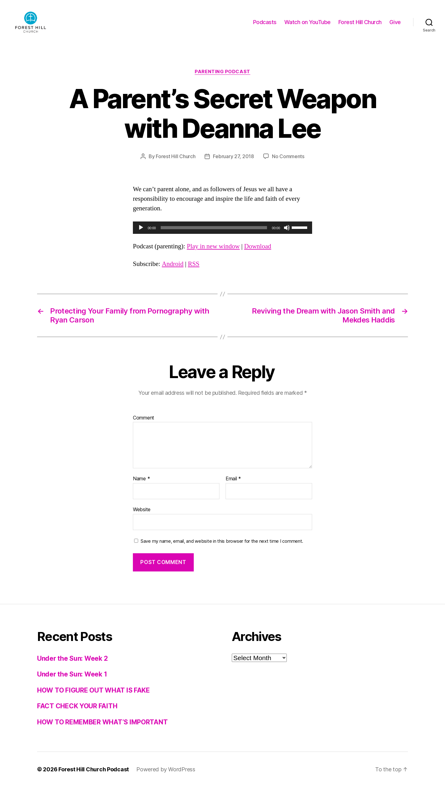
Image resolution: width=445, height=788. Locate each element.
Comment (143, 419)
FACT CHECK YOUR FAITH (77, 707)
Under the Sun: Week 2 (72, 659)
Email (233, 480)
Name (141, 480)
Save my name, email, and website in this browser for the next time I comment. (222, 542)
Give (395, 22)
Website (141, 510)
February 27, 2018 (233, 157)
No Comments (288, 157)
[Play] (141, 228)
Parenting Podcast (222, 72)
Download (257, 247)
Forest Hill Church (360, 22)
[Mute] (287, 228)
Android (173, 265)
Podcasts (265, 22)
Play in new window (213, 247)
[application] (222, 228)
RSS (193, 265)
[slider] (214, 228)
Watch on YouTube (307, 22)
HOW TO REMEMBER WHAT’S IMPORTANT (102, 723)
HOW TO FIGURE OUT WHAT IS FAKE (93, 691)
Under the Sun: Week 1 (72, 675)
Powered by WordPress (165, 770)
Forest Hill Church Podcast (93, 770)
